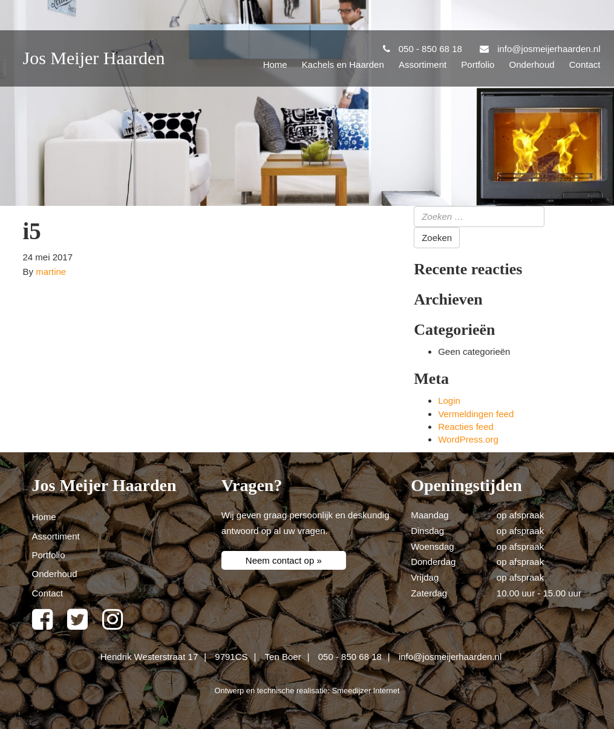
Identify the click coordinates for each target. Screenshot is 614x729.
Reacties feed (466, 426)
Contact (585, 64)
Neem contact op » (284, 560)
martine (51, 271)
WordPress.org (468, 439)
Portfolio (477, 64)
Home (275, 64)
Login (449, 400)
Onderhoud (532, 64)
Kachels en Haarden (343, 64)
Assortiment (422, 64)
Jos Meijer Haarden (94, 58)
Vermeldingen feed (476, 414)
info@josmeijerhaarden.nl (450, 656)
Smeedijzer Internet (366, 690)
